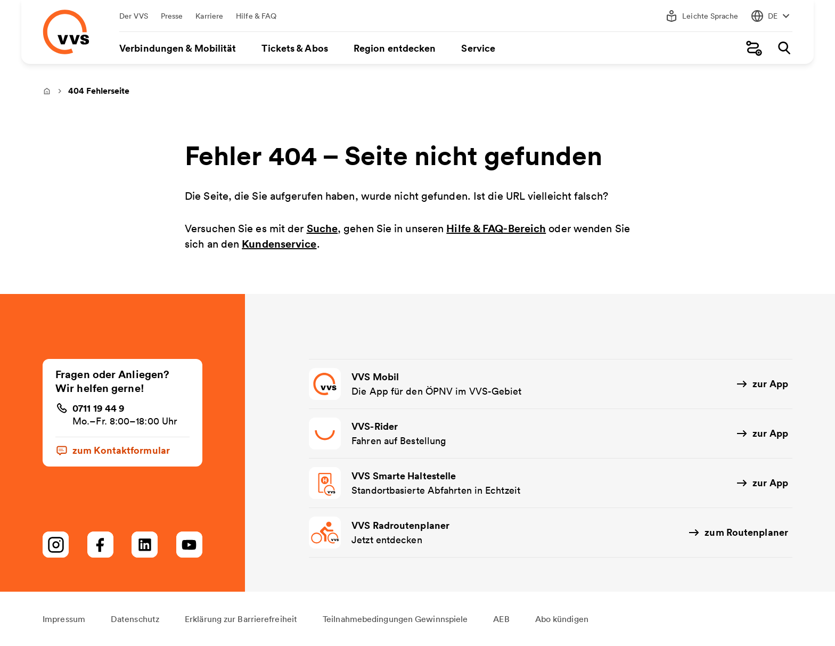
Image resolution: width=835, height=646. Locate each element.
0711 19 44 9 (98, 408)
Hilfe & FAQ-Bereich (496, 228)
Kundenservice (279, 243)
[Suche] (784, 48)
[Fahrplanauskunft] (754, 48)
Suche (322, 228)
